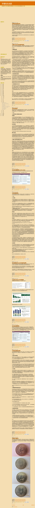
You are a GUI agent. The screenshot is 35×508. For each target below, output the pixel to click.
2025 (2, 84)
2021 (2, 87)
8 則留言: (24, 40)
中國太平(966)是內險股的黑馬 (18, 44)
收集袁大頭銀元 (15, 438)
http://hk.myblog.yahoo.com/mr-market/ (20, 39)
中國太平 (14, 105)
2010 (2, 95)
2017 (2, 90)
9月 (2, 98)
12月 (2, 96)
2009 (2, 113)
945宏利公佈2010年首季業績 (18, 279)
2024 (2, 85)
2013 (2, 93)
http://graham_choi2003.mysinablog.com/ (20, 38)
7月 (2, 100)
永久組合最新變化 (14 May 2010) (18, 169)
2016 (2, 91)
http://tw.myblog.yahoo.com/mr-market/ (20, 101)
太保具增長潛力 (15, 193)
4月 (2, 110)
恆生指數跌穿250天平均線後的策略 (19, 262)
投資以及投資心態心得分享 (16, 41)
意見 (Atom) (15, 506)
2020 (2, 88)
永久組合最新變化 (15, 325)
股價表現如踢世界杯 (16, 23)
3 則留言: (24, 104)
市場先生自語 (7, 4)
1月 (2, 112)
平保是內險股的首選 (16, 350)
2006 (2, 115)
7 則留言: (24, 346)
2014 (2, 92)
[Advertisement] (17, 9)
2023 (2, 86)
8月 (2, 99)
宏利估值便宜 (15, 108)
